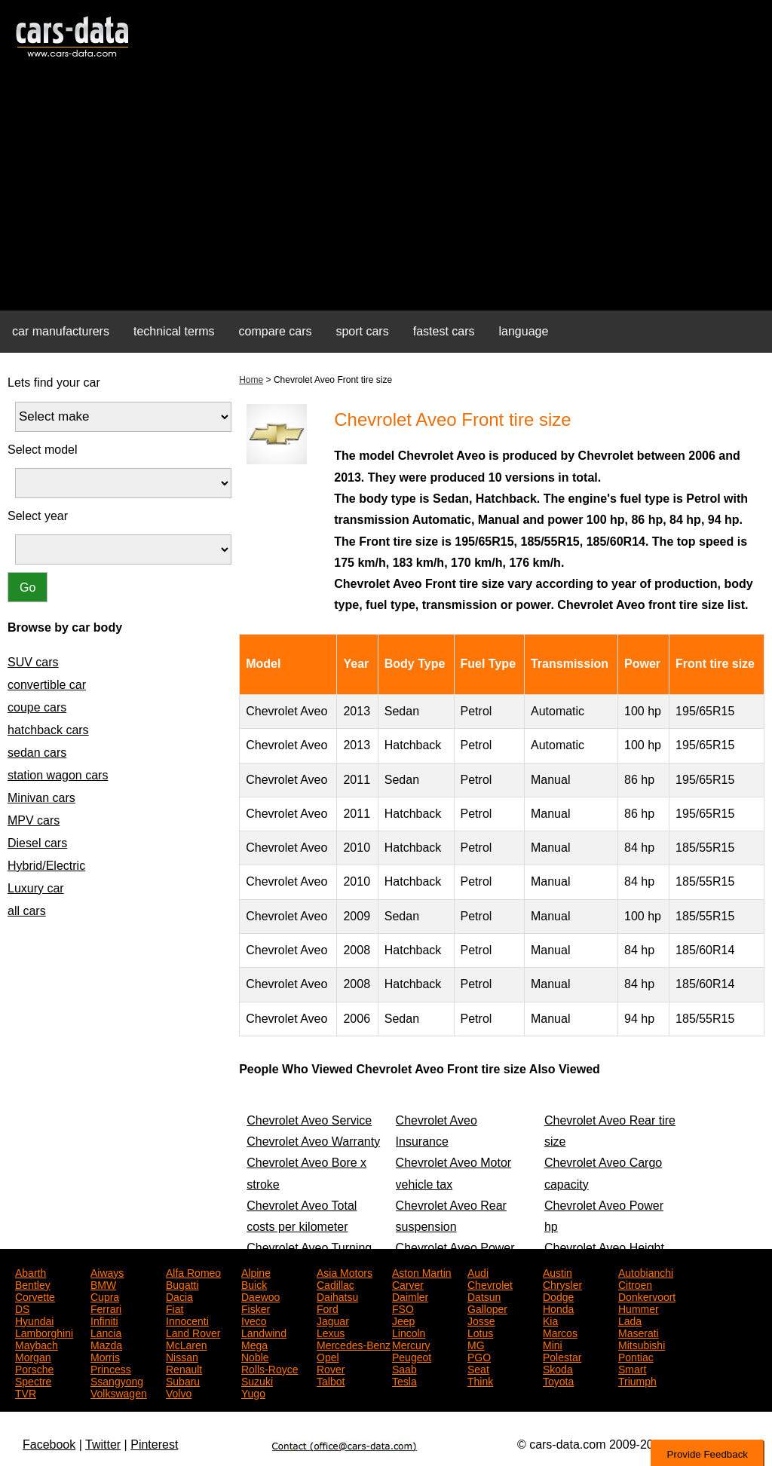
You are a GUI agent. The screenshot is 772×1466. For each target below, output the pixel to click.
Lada (630, 1319)
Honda (558, 1307)
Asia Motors (344, 1271)
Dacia (179, 1295)
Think (480, 1380)
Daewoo (260, 1295)
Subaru (183, 1380)
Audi (478, 1271)
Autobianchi (645, 1271)
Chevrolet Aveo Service (309, 1120)
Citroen (635, 1283)
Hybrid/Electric (46, 865)
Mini (552, 1343)
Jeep (403, 1319)
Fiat (174, 1307)
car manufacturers (60, 331)
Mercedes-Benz (354, 1343)
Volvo (178, 1392)
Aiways (107, 1271)
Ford (328, 1307)
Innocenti (187, 1319)
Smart (632, 1368)
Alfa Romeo (193, 1271)
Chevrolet (490, 1283)
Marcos (560, 1331)
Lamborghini (44, 1331)
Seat (478, 1368)
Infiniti (104, 1319)
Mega (254, 1343)
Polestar (562, 1355)
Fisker (255, 1307)
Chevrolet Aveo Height (604, 1247)
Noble (255, 1355)
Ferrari (105, 1307)
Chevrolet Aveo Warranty (313, 1141)
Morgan (33, 1355)
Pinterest (154, 1444)
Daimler (410, 1295)
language (524, 331)
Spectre (33, 1380)
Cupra (104, 1295)
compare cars (275, 331)
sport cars (361, 331)
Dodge (558, 1295)
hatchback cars (48, 730)
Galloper (487, 1307)
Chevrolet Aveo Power (455, 1247)
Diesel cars (37, 843)
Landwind (263, 1331)
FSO (403, 1307)
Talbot (331, 1380)
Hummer (638, 1307)
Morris (105, 1355)
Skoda (558, 1368)
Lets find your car (54, 382)
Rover (331, 1368)
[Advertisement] (386, 192)
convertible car (47, 684)
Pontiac (636, 1355)
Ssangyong (116, 1380)
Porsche (34, 1368)
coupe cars (37, 707)
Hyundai (34, 1319)
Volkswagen (118, 1392)
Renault (184, 1368)
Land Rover (193, 1331)
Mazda (106, 1343)
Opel (328, 1355)
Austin (557, 1271)
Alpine (256, 1271)
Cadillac (335, 1283)
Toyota (558, 1380)
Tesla (404, 1380)
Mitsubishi (641, 1343)
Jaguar (333, 1319)
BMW (103, 1283)
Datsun (484, 1295)
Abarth (30, 1271)
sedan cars (37, 752)
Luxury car (36, 888)
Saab (404, 1368)
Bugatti (182, 1283)
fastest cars (444, 331)
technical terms (174, 331)
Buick (254, 1283)
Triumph (637, 1380)
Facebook (49, 1444)
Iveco (253, 1319)
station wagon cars (58, 775)
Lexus (331, 1331)
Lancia (105, 1331)
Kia (550, 1319)
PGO (479, 1355)
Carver (408, 1283)
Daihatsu (337, 1295)
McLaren (186, 1343)
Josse (481, 1319)
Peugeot (411, 1355)
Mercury (411, 1343)
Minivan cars (41, 797)
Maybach (36, 1343)
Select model (43, 449)
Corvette (35, 1295)
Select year (38, 516)
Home (251, 380)
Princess (110, 1368)
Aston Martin (422, 1271)
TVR (25, 1392)
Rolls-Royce (269, 1368)
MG (476, 1343)
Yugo (253, 1392)
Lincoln (408, 1331)
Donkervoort (647, 1295)
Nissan (182, 1355)
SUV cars (33, 662)
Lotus (480, 1331)
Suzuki (257, 1380)
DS (22, 1307)
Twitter (103, 1444)
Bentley (33, 1283)
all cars (27, 910)
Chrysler (562, 1283)
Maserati (638, 1331)
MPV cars (34, 820)
